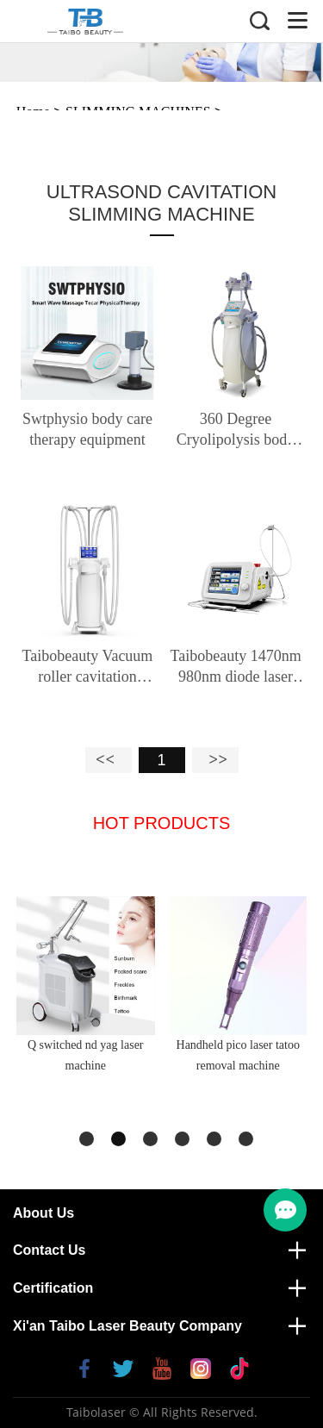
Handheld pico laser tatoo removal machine (238, 1055)
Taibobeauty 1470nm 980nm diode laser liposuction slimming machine (235, 667)
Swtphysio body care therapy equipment (87, 429)
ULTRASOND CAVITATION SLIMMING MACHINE (161, 203)
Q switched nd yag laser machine (86, 1055)
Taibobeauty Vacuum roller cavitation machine (87, 667)
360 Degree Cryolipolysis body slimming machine (236, 430)
